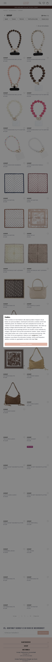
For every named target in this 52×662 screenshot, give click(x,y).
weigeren (35, 335)
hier (36, 339)
